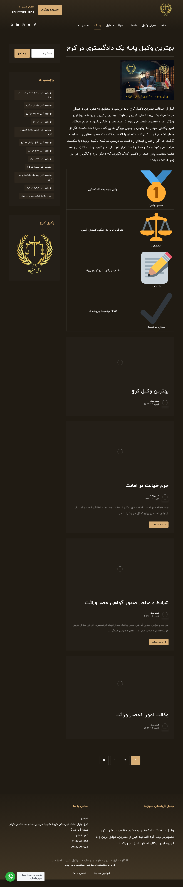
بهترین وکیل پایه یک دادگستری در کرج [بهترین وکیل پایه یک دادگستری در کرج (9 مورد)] (35, 177)
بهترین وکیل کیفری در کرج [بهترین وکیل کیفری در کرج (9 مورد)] (39, 187)
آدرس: (84, 818)
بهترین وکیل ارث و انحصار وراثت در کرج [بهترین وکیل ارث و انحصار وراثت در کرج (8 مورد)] (34, 95)
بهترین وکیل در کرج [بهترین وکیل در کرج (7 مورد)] (42, 121)
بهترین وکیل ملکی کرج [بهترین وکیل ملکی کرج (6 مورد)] (40, 158)
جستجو (22, 53)
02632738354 (79, 841)
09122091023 (23, 12)
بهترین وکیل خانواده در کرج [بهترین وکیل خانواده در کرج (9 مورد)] (38, 113)
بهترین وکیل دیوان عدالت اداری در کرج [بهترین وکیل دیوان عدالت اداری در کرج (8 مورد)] (35, 132)
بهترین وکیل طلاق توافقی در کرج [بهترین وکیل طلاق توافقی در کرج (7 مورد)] (36, 142)
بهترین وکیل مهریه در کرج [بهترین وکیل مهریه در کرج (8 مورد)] (39, 167)
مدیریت (154, 401)
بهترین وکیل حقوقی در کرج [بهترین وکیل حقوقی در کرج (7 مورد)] (38, 105)
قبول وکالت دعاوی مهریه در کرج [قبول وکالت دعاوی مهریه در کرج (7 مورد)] (36, 196)
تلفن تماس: (81, 836)
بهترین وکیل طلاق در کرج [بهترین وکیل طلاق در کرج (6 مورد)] (39, 150)
